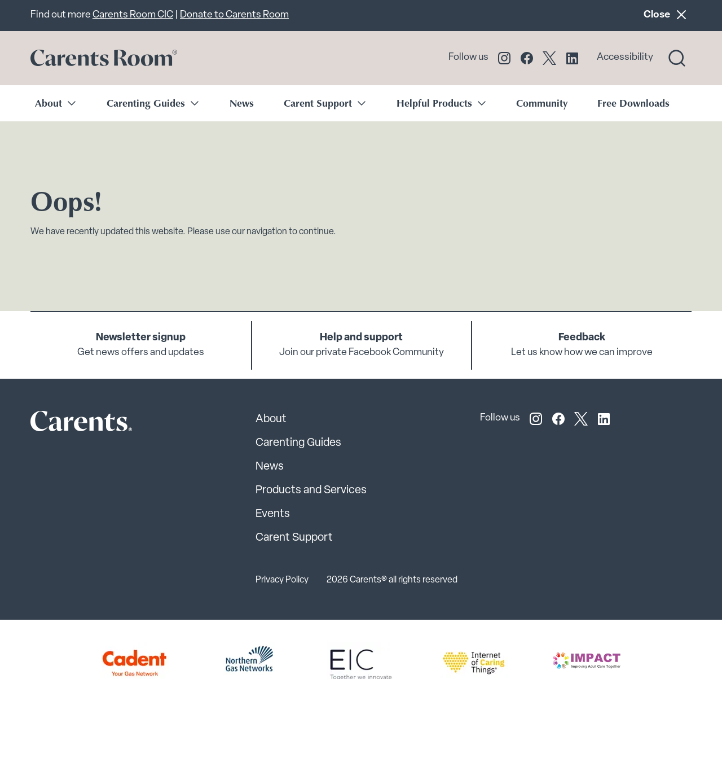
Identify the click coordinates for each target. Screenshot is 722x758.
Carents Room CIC (133, 15)
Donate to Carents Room (234, 15)
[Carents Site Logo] (61, 424)
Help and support (361, 337)
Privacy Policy (282, 580)
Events (273, 514)
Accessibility (625, 57)
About (271, 419)
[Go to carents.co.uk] (103, 58)
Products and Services (311, 490)
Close (667, 14)
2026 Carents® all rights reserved (392, 580)
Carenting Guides (298, 443)
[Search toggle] (677, 58)
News (242, 102)
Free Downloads (633, 102)
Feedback (581, 337)
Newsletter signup (141, 337)
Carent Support (294, 538)
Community (541, 102)
